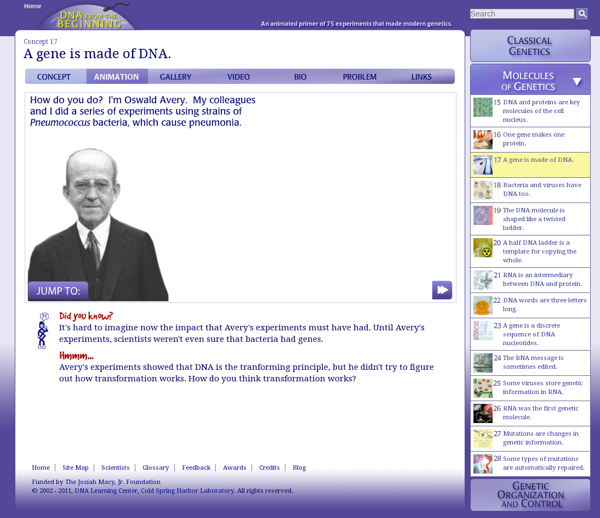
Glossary (155, 467)
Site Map (75, 467)
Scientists (115, 467)
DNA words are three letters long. (530, 305)
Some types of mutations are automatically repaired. (529, 464)
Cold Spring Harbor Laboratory (187, 490)
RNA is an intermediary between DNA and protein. (527, 280)
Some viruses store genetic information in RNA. (528, 388)
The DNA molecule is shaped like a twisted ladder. (519, 219)
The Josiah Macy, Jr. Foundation (113, 482)
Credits (269, 467)
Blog (299, 467)
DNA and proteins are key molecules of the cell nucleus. (526, 110)
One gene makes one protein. (518, 139)
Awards (235, 467)
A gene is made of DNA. (523, 164)
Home (41, 467)
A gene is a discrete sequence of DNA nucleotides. (516, 334)
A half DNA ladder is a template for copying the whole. (524, 251)
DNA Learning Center (106, 490)
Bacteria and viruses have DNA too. (527, 190)
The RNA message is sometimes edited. (518, 363)
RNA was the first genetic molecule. (526, 413)
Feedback (196, 467)
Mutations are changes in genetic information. (526, 438)
